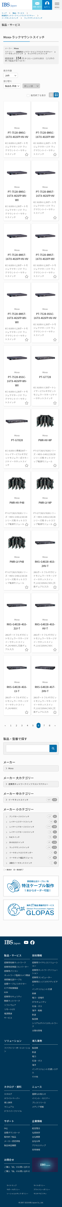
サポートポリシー (13, 1189)
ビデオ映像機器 (11, 988)
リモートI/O (9, 1009)
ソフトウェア (10, 1005)
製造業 (35, 1018)
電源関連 (8, 1013)
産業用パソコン (11, 970)
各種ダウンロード (12, 1132)
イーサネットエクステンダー (33, 852)
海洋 (34, 1064)
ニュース (37, 1086)
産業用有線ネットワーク (15, 962)
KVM (6, 992)
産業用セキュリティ (13, 996)
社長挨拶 (36, 1132)
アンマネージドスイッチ (33, 816)
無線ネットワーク (12, 1000)
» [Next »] (55, 725)
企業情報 (37, 1121)
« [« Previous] (5, 725)
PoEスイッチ (33, 837)
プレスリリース (39, 1102)
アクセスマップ (39, 1145)
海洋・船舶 (37, 1010)
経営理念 (36, 1128)
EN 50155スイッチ (33, 842)
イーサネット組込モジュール (33, 857)
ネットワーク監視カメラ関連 (17, 975)
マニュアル (9, 1106)
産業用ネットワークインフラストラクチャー (18, 15)
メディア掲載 (38, 1106)
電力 (34, 1056)
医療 (34, 993)
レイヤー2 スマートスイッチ (33, 821)
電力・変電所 (38, 997)
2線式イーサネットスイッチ (33, 863)
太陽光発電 (37, 1030)
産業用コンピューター (42, 977)
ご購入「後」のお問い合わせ (17, 1171)
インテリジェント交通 (42, 989)
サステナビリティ (40, 1193)
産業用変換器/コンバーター (16, 966)
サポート (9, 1121)
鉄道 (34, 1014)
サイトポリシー (39, 1185)
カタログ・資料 (12, 1086)
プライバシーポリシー (42, 1189)
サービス (8, 1017)
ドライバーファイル (13, 1111)
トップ (4, 13)
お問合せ (9, 1159)
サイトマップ (12, 1185)
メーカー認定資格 (12, 1141)
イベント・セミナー (41, 1098)
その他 (35, 1076)
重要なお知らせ (39, 1093)
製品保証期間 (10, 1145)
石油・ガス (37, 1006)
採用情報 (36, 1149)
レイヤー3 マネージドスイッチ (33, 832)
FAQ (6, 1128)
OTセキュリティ (39, 1001)
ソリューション (12, 1040)
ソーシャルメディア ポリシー (17, 1193)
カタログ (8, 1093)
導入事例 (37, 1040)
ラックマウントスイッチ (33, 18)
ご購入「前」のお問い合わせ (17, 1166)
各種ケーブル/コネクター (15, 983)
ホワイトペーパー (12, 1098)
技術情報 (37, 955)
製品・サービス (18, 13)
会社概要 (36, 1136)
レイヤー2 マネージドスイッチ (33, 826)
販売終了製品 (10, 1136)
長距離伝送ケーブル (13, 979)
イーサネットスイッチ (10, 18)
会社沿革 (36, 1141)
